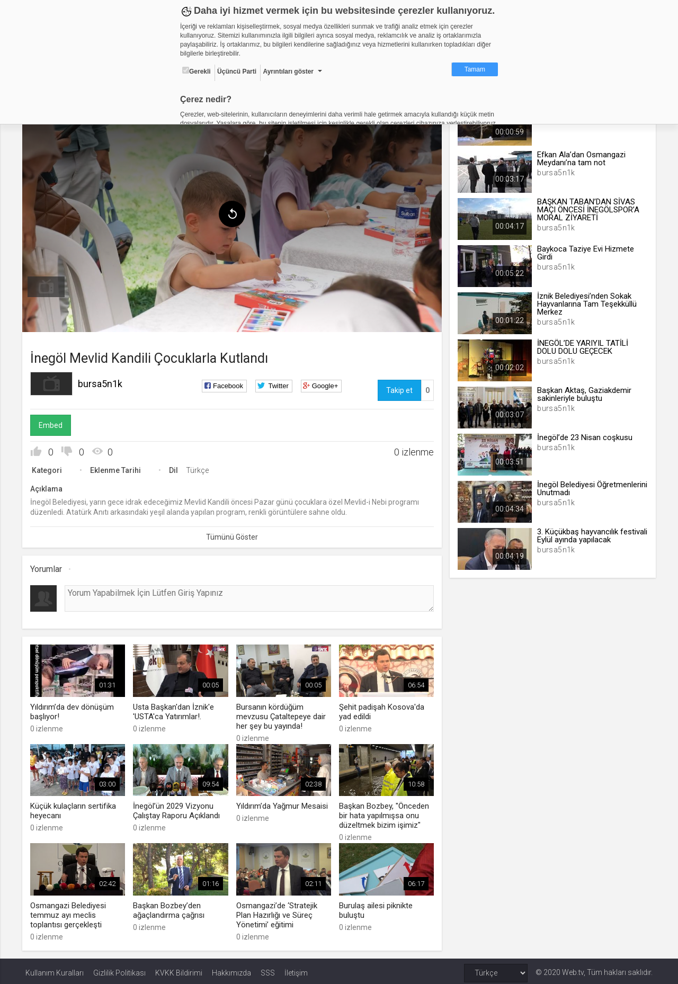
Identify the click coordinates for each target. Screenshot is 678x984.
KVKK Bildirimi (178, 969)
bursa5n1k (103, 381)
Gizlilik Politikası (119, 969)
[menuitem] (49, 285)
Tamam (475, 69)
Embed (54, 423)
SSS (268, 969)
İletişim (296, 969)
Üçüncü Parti (236, 71)
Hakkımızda (231, 969)
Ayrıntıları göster (288, 71)
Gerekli (196, 71)
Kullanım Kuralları (54, 969)
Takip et (398, 388)
